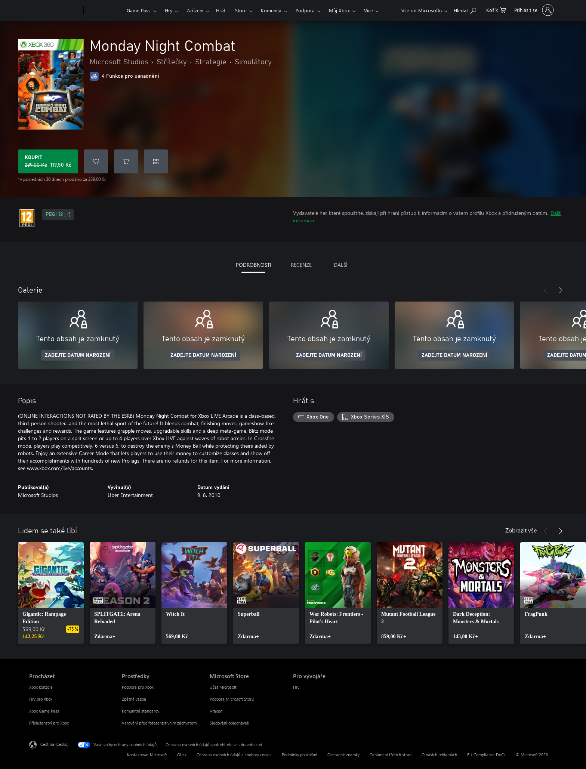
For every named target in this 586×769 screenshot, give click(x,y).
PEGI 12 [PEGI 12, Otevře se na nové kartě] (58, 214)
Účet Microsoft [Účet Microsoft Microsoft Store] (223, 687)
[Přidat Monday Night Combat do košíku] (126, 161)
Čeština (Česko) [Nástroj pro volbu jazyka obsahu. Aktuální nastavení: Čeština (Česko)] (54, 744)
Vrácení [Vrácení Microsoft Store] (216, 710)
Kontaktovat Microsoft (147, 754)
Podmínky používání (299, 754)
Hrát (220, 10)
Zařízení (194, 10)
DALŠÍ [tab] (341, 264)
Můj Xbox (339, 10)
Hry (168, 10)
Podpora (305, 10)
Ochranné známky (343, 754)
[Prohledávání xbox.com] (464, 9)
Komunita (271, 10)
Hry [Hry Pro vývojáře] (296, 687)
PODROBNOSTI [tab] (253, 264)
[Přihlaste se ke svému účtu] (533, 10)
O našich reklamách (439, 754)
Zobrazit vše (521, 530)
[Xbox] (104, 10)
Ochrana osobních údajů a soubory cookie (234, 754)
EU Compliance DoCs (486, 754)
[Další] (560, 290)
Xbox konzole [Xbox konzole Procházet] (41, 687)
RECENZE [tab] (301, 264)
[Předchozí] (545, 290)
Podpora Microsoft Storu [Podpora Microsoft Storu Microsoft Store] (232, 699)
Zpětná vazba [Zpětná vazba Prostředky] (134, 699)
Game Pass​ (139, 10)
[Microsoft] (54, 10)
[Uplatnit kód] (156, 161)
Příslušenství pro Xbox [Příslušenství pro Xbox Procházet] (49, 722)
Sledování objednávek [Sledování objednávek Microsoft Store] (229, 722)
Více (368, 10)
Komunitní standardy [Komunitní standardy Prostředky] (140, 710)
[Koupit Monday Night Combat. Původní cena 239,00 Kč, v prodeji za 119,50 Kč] (48, 161)
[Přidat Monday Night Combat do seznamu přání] (96, 161)
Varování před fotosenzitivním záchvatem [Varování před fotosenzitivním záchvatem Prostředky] (159, 722)
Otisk (181, 754)
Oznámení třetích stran (390, 754)
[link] (51, 593)
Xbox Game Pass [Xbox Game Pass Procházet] (44, 710)
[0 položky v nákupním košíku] (496, 9)
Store (241, 10)
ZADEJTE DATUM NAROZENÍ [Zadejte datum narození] (78, 355)
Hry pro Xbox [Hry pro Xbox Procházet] (40, 699)
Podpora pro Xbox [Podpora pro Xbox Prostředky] (138, 687)
